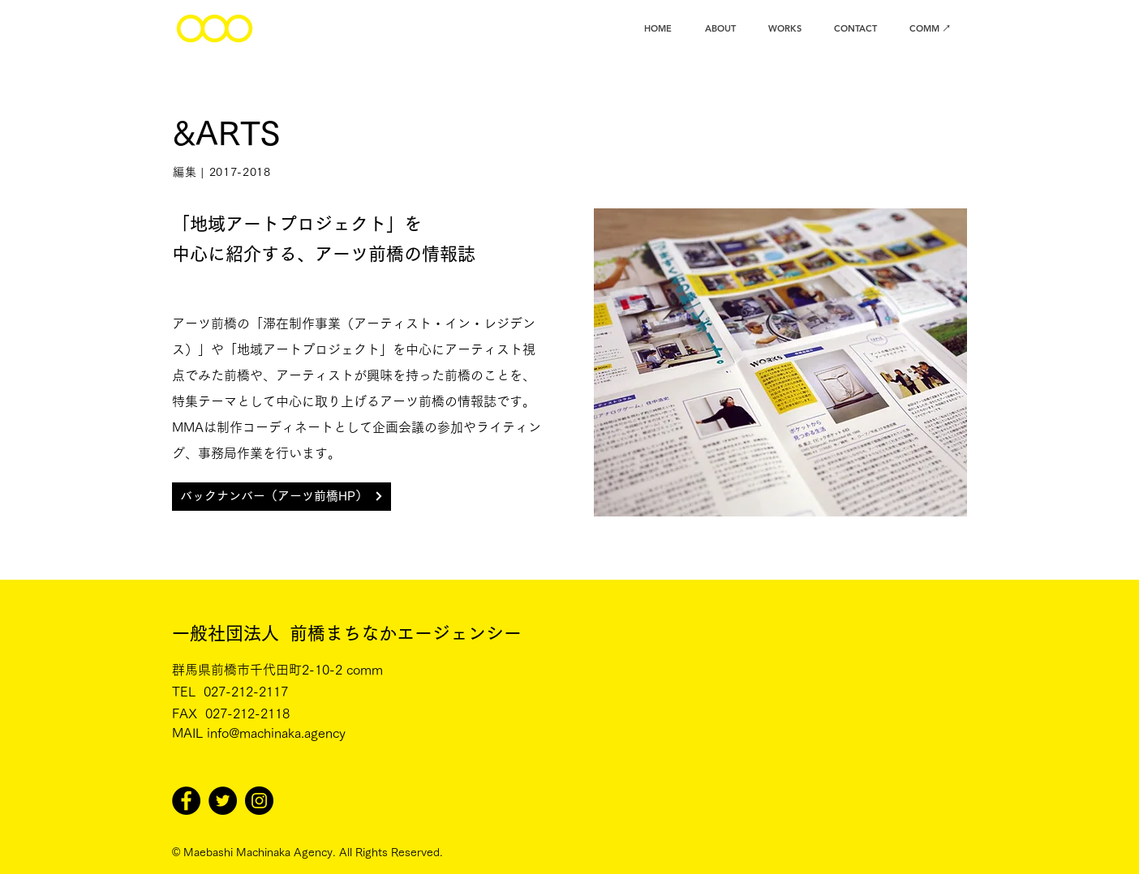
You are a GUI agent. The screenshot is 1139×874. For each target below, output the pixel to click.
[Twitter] (222, 800)
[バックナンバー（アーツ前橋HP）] (281, 496)
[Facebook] (186, 800)
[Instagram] (259, 800)
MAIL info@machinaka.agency (259, 732)
